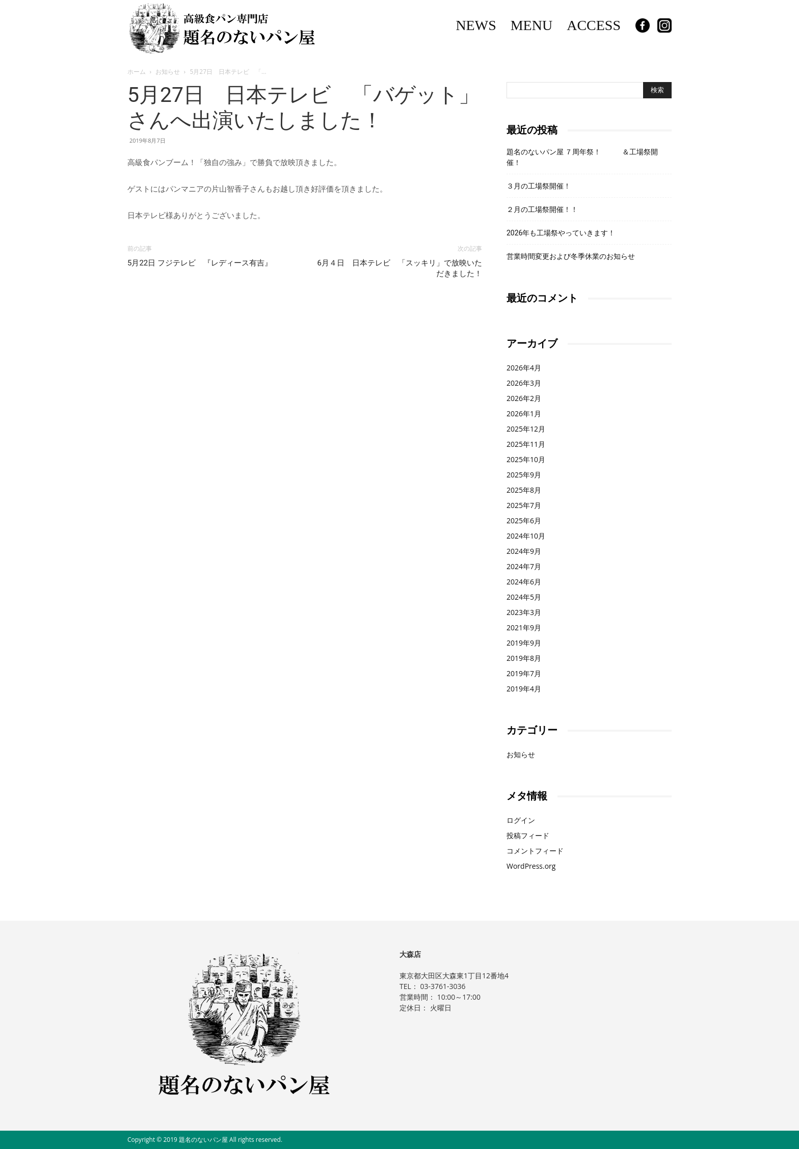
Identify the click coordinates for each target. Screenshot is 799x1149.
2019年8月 (524, 658)
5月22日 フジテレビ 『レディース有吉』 (199, 263)
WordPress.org (531, 866)
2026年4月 (524, 367)
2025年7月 (524, 505)
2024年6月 (524, 581)
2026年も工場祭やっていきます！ (561, 233)
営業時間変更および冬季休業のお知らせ (571, 256)
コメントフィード (535, 851)
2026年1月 (524, 413)
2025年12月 (526, 429)
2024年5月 (524, 597)
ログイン (521, 820)
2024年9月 (524, 551)
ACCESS (594, 25)
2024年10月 (526, 536)
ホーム (136, 71)
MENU (531, 25)
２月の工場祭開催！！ (542, 209)
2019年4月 (524, 688)
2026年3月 (524, 383)
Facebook (642, 25)
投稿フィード (528, 835)
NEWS (476, 25)
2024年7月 (524, 566)
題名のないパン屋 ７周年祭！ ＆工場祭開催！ (582, 157)
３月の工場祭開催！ (539, 186)
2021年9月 (524, 627)
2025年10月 (526, 459)
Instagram (664, 25)
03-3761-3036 (442, 986)
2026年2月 (524, 398)
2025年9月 (524, 474)
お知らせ (167, 71)
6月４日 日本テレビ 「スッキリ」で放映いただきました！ (399, 268)
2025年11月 (526, 444)
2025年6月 (524, 520)
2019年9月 (524, 643)
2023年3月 (524, 612)
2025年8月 (524, 490)
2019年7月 (524, 673)
